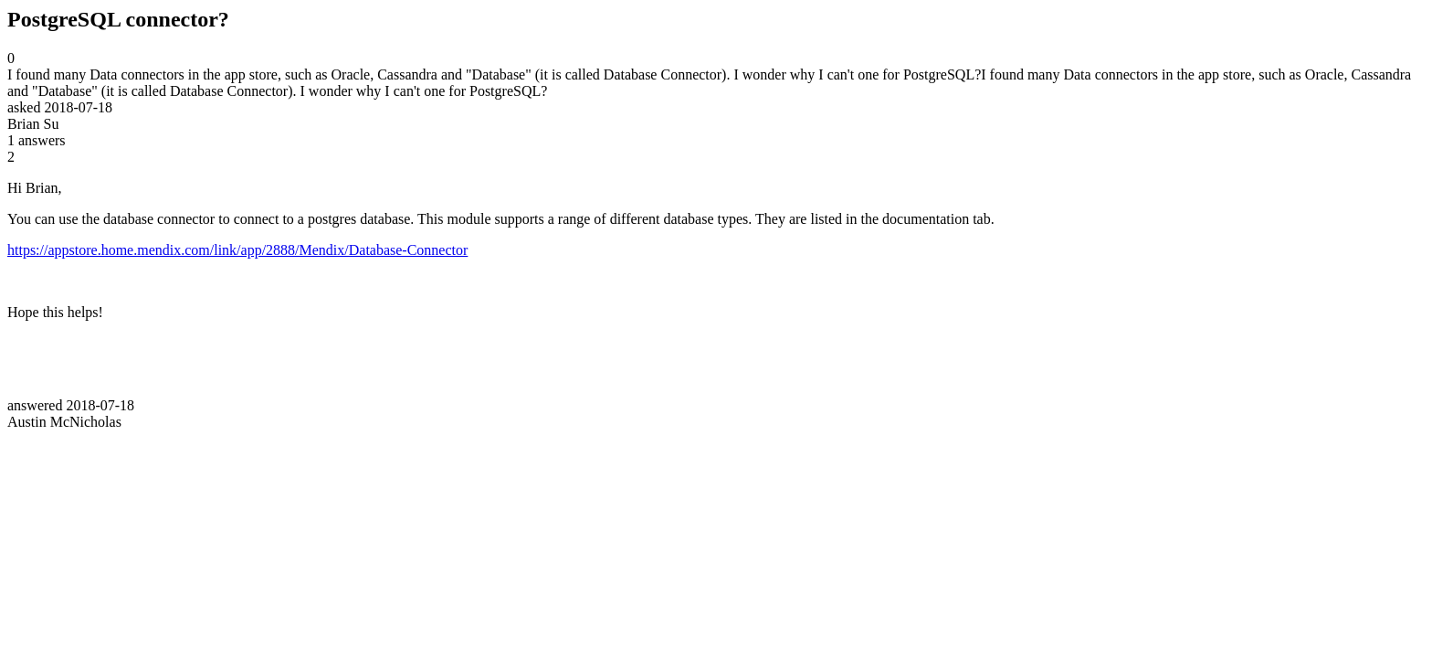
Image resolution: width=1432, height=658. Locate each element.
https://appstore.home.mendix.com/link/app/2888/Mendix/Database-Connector (237, 250)
